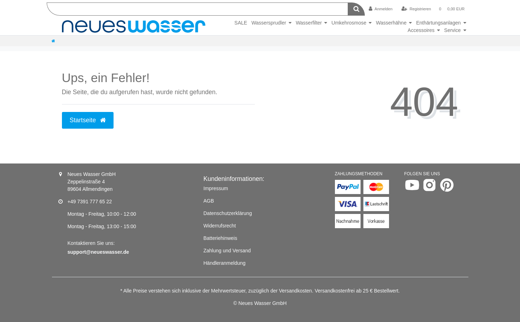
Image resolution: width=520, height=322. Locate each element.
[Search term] (197, 9)
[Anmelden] (380, 9)
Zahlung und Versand (227, 250)
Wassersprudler (268, 23)
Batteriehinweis (220, 238)
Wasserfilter (309, 23)
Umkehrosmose (348, 23)
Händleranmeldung (225, 263)
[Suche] (356, 9)
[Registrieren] (416, 9)
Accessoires (421, 30)
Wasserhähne (391, 23)
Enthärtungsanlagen (438, 23)
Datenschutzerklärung (228, 213)
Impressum (216, 188)
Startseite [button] (88, 120)
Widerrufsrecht (220, 226)
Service (452, 30)
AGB (209, 201)
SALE (241, 23)
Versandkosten (295, 291)
